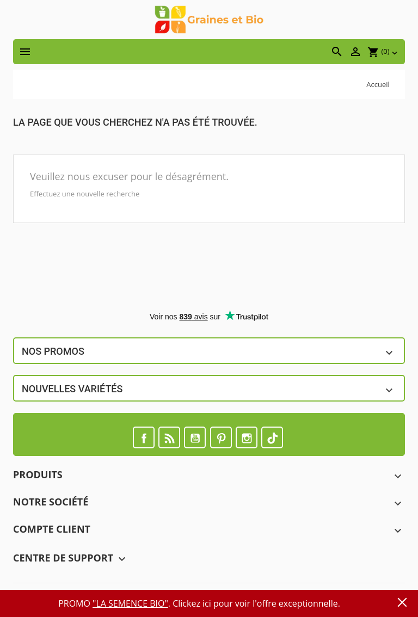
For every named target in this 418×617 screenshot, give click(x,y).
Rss (169, 437)
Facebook (143, 437)
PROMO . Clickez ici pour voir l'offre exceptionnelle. (199, 603)
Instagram (246, 437)
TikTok (272, 437)
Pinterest (221, 437)
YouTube (195, 437)
